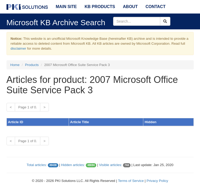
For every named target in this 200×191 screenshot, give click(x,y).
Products (32, 65)
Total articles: (37, 165)
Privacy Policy (157, 181)
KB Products (100, 6)
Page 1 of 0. (27, 107)
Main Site (66, 6)
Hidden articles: (73, 165)
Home (15, 65)
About (130, 6)
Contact (155, 6)
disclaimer (18, 48)
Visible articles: (110, 165)
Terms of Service (131, 181)
